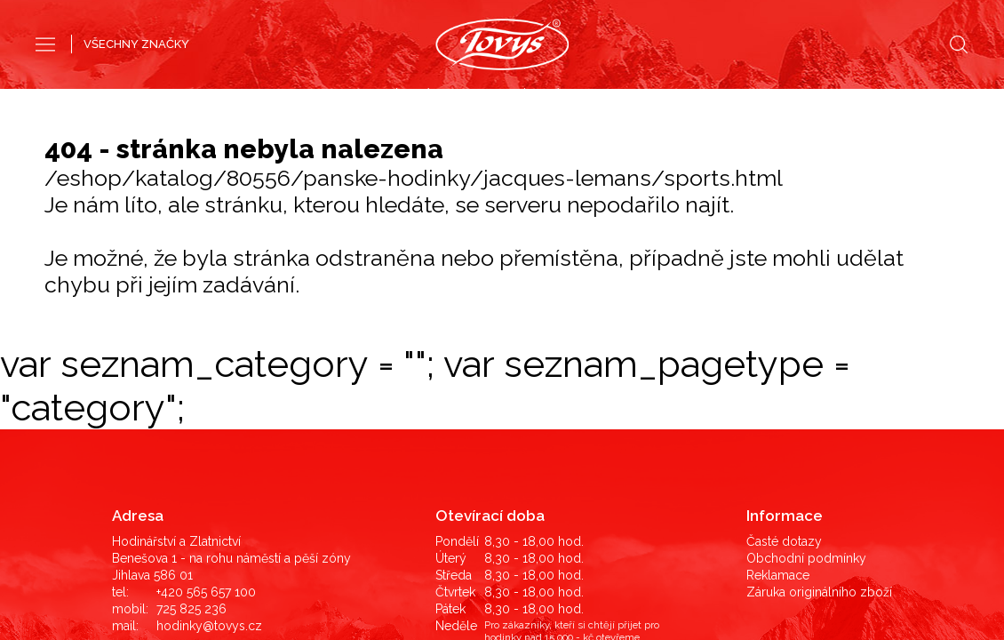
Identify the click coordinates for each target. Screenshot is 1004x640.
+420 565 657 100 (206, 350)
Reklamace (777, 333)
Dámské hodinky (565, 96)
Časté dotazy (784, 299)
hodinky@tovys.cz (209, 384)
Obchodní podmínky (806, 316)
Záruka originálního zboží (819, 350)
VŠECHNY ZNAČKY (136, 44)
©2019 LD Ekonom (833, 555)
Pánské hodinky (438, 96)
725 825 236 (191, 367)
